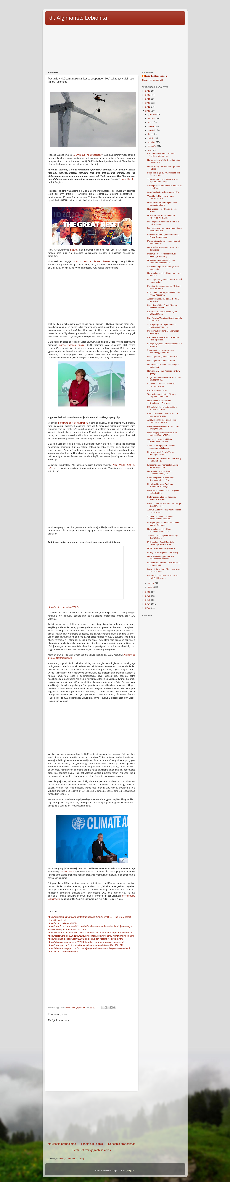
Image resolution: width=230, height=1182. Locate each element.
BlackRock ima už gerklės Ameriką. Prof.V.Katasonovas (163, 235)
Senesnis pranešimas (121, 1143)
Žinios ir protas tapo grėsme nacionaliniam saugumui (159, 517)
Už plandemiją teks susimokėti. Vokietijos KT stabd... (161, 216)
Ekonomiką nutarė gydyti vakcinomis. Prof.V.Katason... (164, 293)
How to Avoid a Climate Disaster (91, 261)
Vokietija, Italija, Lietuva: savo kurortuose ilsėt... (160, 197)
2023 (147, 103)
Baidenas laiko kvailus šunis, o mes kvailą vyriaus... (163, 427)
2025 (147, 95)
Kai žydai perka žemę (157, 390)
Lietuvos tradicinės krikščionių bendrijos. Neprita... (160, 453)
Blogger (130, 1170)
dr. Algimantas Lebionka (78, 18)
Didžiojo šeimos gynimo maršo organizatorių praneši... (161, 557)
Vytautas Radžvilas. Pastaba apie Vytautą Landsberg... (162, 180)
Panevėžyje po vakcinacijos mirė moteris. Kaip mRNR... (162, 434)
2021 (147, 111)
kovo (150, 150)
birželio (151, 138)
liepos (151, 134)
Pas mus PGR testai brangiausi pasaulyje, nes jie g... (161, 255)
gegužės (152, 142)
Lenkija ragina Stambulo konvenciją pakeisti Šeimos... (163, 523)
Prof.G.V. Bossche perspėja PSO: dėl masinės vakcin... (164, 287)
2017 (147, 604)
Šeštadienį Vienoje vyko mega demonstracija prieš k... (161, 479)
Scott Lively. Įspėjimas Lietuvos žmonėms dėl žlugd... (161, 446)
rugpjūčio (152, 130)
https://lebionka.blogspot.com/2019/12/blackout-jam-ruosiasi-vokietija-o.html (85, 939)
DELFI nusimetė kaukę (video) (161, 548)
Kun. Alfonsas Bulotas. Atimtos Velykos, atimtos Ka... (161, 154)
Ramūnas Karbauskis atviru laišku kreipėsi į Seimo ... (162, 576)
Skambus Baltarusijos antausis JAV (163, 192)
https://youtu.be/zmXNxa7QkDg (63, 607)
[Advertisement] (115, 47)
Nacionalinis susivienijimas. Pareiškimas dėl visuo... (159, 530)
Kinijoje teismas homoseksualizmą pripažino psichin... (162, 466)
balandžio (152, 146)
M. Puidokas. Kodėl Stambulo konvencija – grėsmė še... (160, 543)
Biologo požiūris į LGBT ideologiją (162, 552)
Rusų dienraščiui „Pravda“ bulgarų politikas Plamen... (162, 306)
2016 (147, 608)
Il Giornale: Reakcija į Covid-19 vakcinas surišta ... (161, 385)
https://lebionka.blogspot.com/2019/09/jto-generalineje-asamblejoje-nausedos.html (89, 948)
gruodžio (152, 114)
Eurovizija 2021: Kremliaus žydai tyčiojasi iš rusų (162, 313)
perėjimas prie (66, 423)
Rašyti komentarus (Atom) (72, 1159)
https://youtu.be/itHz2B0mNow (63, 951)
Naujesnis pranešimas (62, 1143)
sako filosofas (128, 179)
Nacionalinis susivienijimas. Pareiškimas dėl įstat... (159, 472)
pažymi (73, 250)
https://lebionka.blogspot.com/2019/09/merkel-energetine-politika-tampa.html (86, 942)
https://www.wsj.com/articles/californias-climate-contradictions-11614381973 (86, 945)
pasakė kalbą (67, 871)
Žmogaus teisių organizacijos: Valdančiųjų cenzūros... (160, 351)
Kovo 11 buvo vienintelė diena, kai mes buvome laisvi (162, 414)
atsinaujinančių (81, 423)
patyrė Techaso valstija (71, 345)
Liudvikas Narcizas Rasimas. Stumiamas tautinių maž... (160, 485)
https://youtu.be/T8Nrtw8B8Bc (63, 923)
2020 (147, 592)
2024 (147, 99)
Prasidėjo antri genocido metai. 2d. (163, 356)
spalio (151, 122)
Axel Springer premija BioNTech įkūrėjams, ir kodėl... (161, 325)
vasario (151, 583)
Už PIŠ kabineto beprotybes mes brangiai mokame (162, 203)
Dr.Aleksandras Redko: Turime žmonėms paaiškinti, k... (161, 261)
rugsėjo (151, 126)
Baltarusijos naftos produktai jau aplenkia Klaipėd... (161, 498)
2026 (147, 91)
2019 (147, 596)
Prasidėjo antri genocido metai (161, 360)
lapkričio (152, 118)
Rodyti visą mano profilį (152, 80)
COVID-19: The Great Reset (88, 155)
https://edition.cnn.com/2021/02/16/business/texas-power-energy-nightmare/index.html (91, 936)
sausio (151, 587)
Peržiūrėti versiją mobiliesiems (91, 1150)
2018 (147, 600)
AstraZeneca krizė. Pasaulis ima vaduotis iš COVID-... (161, 421)
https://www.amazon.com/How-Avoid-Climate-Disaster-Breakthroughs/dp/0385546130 (90, 932)
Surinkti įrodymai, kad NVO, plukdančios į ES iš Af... (159, 440)
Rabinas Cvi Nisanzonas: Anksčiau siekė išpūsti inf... (163, 338)
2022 (147, 107)
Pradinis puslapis (92, 1143)
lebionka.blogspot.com (156, 76)
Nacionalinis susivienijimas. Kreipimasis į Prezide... (159, 402)
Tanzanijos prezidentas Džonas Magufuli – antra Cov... (161, 395)
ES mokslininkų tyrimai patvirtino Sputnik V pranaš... (162, 408)
